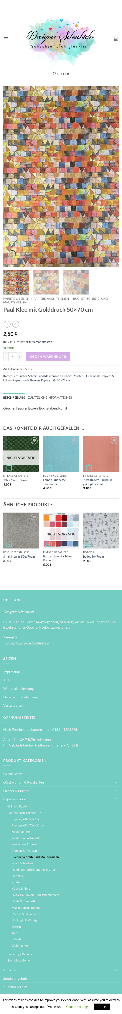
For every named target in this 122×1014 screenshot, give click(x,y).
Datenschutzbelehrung (20, 697)
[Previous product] (15, 324)
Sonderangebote (15, 978)
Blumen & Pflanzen (24, 850)
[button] (5, 38)
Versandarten (13, 705)
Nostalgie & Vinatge (25, 920)
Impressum (11, 672)
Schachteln (11, 970)
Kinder (16, 882)
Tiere (15, 933)
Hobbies (67, 376)
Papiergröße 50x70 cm (55, 380)
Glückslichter (13, 774)
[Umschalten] (116, 782)
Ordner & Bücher (16, 791)
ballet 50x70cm (93, 556)
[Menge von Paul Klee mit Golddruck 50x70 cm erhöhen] (19, 356)
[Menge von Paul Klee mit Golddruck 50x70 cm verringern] (5, 356)
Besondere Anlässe (24, 844)
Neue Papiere (21, 831)
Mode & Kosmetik (24, 901)
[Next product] (7, 324)
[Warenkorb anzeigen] (116, 39)
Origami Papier (17, 806)
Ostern (16, 926)
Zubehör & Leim (15, 987)
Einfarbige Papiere (19, 954)
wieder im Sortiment (25, 838)
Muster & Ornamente (87, 376)
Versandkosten (42, 342)
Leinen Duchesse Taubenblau (54, 482)
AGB (6, 680)
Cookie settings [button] (77, 1007)
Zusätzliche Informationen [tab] (50, 397)
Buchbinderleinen (19, 960)
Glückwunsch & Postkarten (23, 782)
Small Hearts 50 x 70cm (19, 556)
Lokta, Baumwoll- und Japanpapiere (35, 895)
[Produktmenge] (12, 356)
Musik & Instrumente (26, 907)
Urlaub (16, 939)
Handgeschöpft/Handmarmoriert (34, 869)
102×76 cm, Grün (15, 480)
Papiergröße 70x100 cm (28, 825)
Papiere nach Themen (51, 298)
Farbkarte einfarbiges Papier (57, 558)
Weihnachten (21, 945)
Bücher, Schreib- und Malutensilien (39, 376)
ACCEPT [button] (102, 1007)
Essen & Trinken (22, 863)
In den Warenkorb (48, 357)
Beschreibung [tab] (14, 397)
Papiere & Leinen (16, 298)
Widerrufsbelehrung (18, 688)
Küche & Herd (21, 888)
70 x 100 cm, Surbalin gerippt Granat (97, 482)
